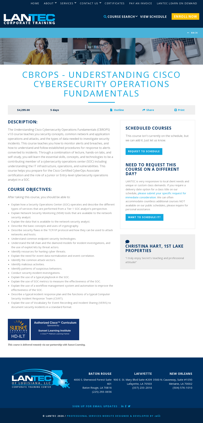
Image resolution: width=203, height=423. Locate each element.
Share (148, 110)
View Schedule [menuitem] (153, 17)
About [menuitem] (49, 3)
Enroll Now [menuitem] (185, 16)
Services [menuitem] (66, 3)
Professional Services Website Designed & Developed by (113, 415)
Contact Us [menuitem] (89, 3)
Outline (117, 110)
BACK (194, 32)
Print (179, 110)
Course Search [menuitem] (119, 17)
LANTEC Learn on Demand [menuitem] (177, 3)
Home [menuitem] (35, 3)
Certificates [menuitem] (115, 3)
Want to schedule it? (144, 217)
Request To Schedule (144, 151)
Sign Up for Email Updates (95, 406)
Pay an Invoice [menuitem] (140, 3)
